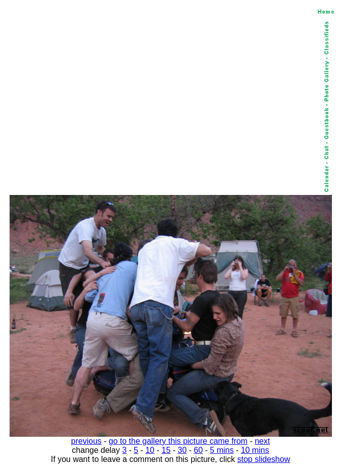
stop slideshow (263, 459)
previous (86, 441)
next (262, 441)
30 (182, 450)
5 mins (222, 450)
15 (166, 450)
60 (198, 450)
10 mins (255, 450)
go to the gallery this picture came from (178, 441)
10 (150, 450)
